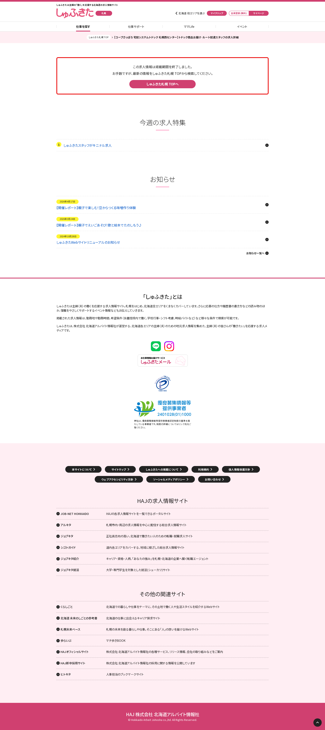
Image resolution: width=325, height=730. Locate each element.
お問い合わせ (213, 479)
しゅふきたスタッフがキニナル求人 (87, 145)
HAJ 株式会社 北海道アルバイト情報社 (162, 714)
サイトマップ (119, 469)
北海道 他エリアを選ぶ (191, 13)
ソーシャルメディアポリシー (169, 479)
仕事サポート (136, 26)
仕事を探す (83, 26)
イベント (242, 26)
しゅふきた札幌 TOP (99, 37)
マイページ (258, 13)
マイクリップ (217, 13)
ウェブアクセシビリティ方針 (117, 479)
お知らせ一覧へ (255, 253)
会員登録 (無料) (239, 13)
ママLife (189, 26)
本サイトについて (82, 469)
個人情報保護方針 (239, 469)
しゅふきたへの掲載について (162, 469)
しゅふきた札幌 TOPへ (162, 83)
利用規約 (203, 469)
